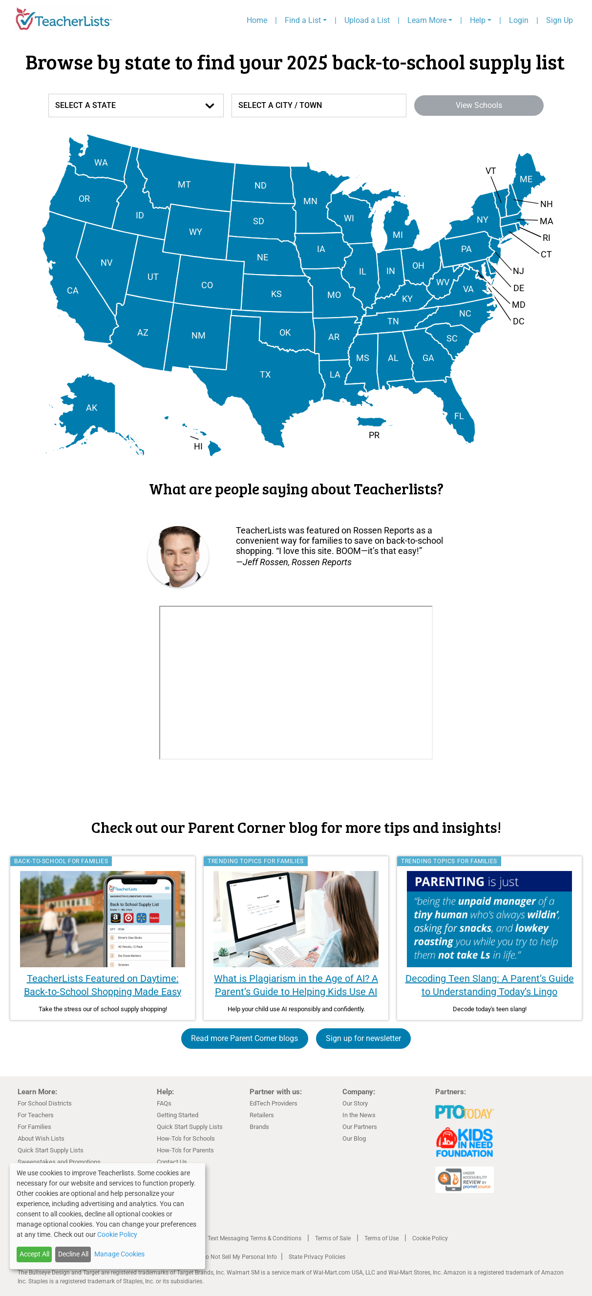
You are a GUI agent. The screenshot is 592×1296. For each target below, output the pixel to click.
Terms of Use (381, 1238)
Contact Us (172, 1162)
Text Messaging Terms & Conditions (254, 1238)
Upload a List (367, 20)
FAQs (164, 1103)
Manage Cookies (119, 1254)
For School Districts (45, 1103)
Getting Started (177, 1115)
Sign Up (559, 20)
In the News (359, 1115)
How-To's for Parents (185, 1150)
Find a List (303, 20)
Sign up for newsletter (363, 1038)
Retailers (262, 1115)
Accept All (34, 1254)
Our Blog (354, 1138)
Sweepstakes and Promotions (59, 1162)
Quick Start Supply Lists (51, 1150)
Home (257, 20)
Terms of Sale (333, 1238)
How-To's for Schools (186, 1138)
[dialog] (107, 1216)
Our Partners (359, 1126)
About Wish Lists (41, 1138)
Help (478, 20)
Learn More (426, 20)
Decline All (73, 1254)
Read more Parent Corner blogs (244, 1038)
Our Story (355, 1103)
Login (519, 20)
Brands (259, 1126)
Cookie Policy (430, 1238)
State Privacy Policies (317, 1257)
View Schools (479, 105)
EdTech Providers (273, 1103)
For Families (34, 1126)
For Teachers (36, 1115)
